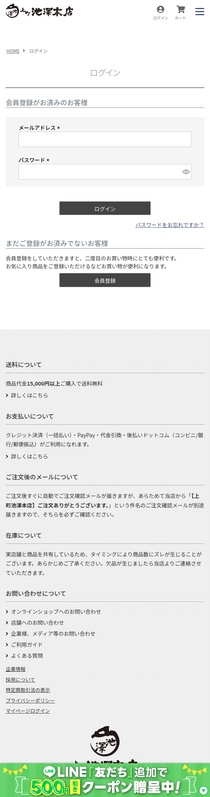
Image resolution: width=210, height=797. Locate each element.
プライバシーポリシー (30, 700)
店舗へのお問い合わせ (37, 622)
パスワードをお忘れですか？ (169, 224)
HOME (12, 50)
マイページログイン (28, 710)
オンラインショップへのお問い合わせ (56, 611)
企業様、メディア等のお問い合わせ (53, 633)
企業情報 (15, 669)
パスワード (35, 160)
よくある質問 (27, 655)
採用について (20, 679)
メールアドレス (40, 127)
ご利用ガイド (27, 644)
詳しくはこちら (29, 395)
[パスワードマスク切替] (185, 171)
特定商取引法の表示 (28, 689)
